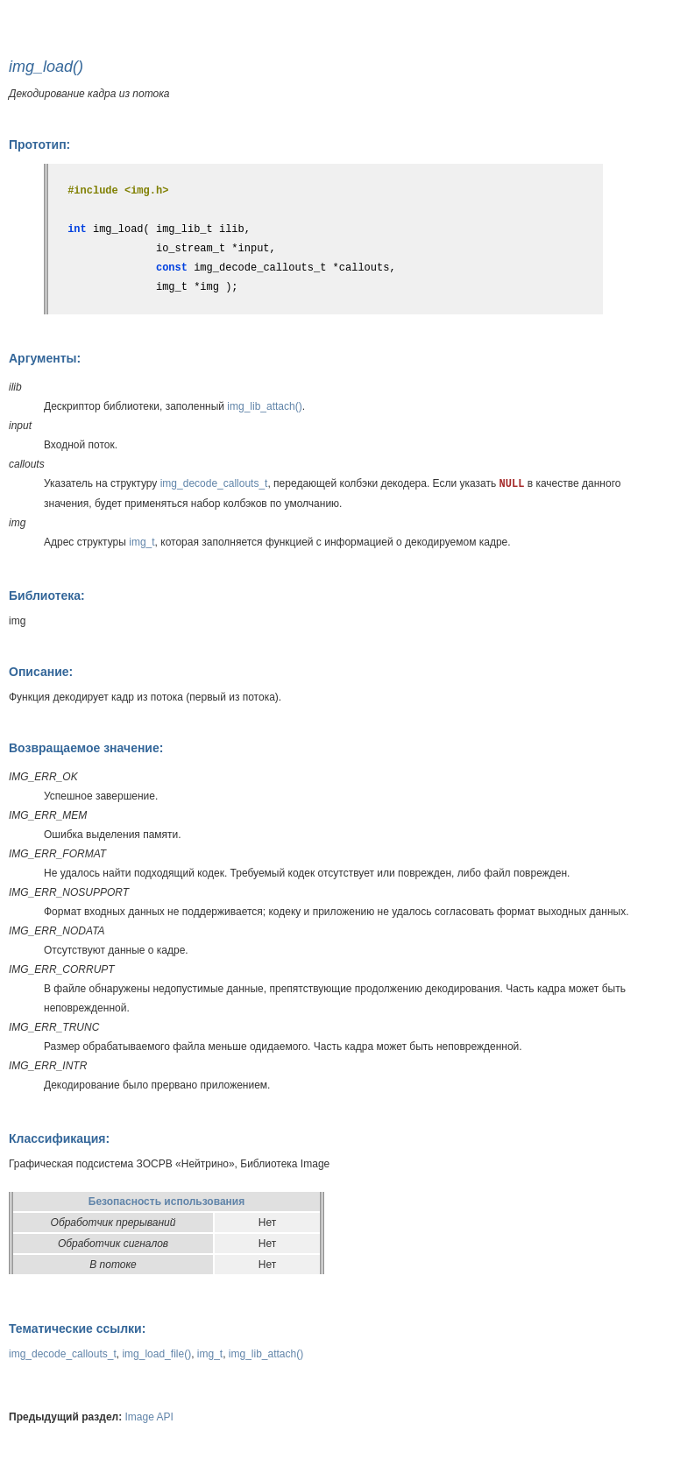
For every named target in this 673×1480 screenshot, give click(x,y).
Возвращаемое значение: (86, 748)
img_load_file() (156, 1354)
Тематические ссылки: (77, 1328)
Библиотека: (47, 595)
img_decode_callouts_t (214, 483)
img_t (141, 542)
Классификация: (59, 1138)
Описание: (41, 672)
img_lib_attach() (264, 406)
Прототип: (39, 144)
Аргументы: (45, 358)
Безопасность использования (166, 1201)
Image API (149, 1417)
